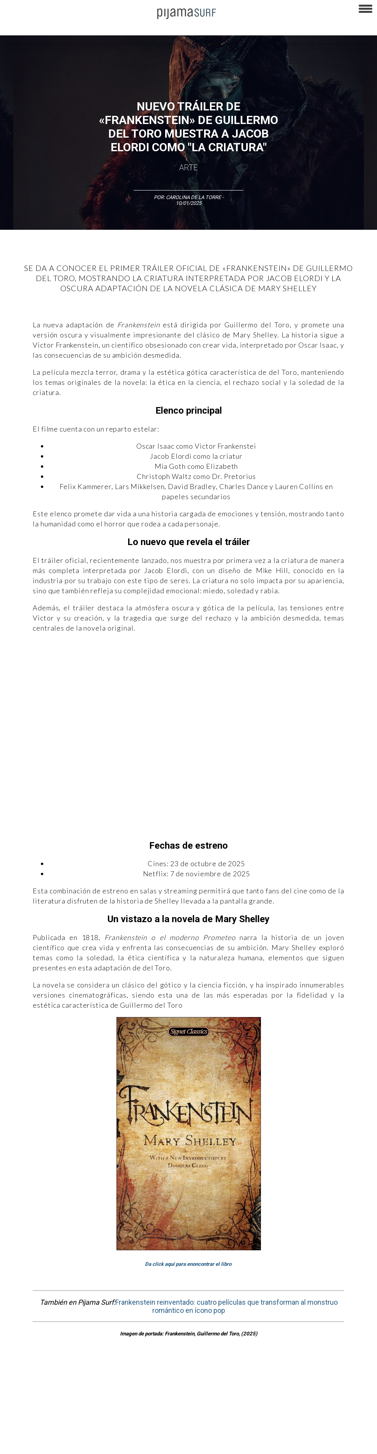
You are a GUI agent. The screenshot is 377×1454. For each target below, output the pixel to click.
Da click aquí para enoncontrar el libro (189, 1264)
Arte (188, 167)
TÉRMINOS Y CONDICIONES (148, 1416)
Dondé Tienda (19, 1444)
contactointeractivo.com (324, 1430)
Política (213, 1374)
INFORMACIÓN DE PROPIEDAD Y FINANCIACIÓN (163, 1430)
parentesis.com (239, 1430)
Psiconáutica (243, 1374)
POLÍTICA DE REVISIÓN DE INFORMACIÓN (278, 1416)
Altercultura (16, 1374)
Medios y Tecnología (126, 1374)
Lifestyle (358, 1374)
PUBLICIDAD (98, 1416)
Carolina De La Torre (194, 197)
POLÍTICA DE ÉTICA (205, 1416)
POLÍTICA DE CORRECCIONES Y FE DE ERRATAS (55, 1430)
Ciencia (62, 1374)
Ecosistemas (307, 1374)
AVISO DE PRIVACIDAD (28, 1416)
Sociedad (275, 1374)
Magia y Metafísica (176, 1374)
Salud (335, 1374)
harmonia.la (276, 1430)
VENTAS (69, 1416)
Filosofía (87, 1374)
